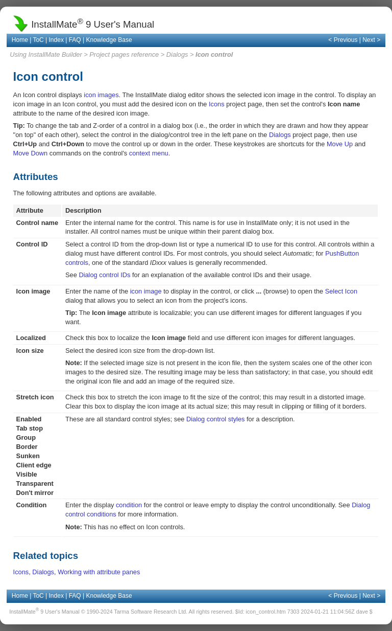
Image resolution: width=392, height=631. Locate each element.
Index (56, 39)
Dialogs (177, 54)
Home (20, 39)
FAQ (75, 39)
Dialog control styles (215, 419)
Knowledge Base (109, 39)
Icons (217, 104)
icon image (146, 291)
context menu (148, 153)
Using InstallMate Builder (46, 54)
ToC (38, 39)
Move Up (340, 144)
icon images (101, 95)
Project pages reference (124, 54)
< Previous (342, 39)
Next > (371, 39)
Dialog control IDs (104, 275)
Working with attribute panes (99, 572)
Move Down (30, 153)
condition (129, 505)
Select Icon (341, 291)
